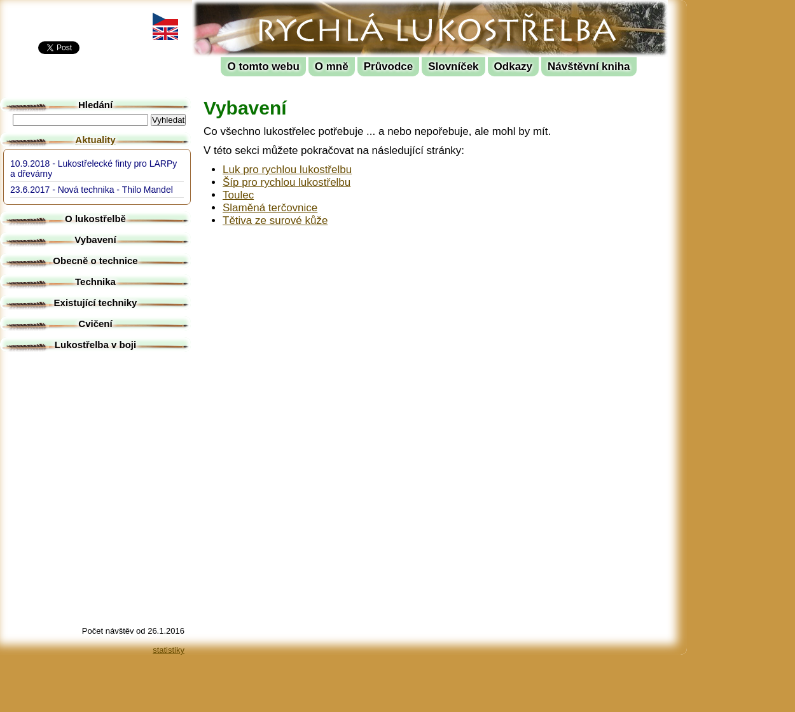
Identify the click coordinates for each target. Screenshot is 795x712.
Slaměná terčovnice (270, 208)
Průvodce (388, 66)
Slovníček (453, 66)
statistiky (168, 650)
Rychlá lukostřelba (271, 10)
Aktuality (95, 139)
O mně (332, 66)
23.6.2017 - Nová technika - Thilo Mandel (91, 190)
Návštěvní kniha (589, 66)
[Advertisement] (744, 191)
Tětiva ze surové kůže (275, 220)
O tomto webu (263, 66)
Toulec (238, 195)
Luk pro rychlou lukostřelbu (287, 170)
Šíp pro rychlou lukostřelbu (286, 182)
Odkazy (513, 66)
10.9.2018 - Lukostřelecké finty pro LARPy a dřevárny (93, 168)
